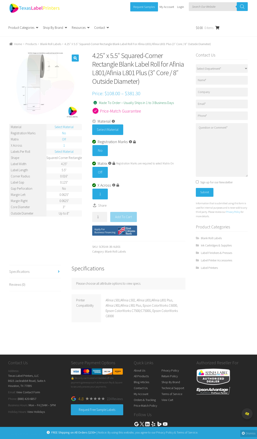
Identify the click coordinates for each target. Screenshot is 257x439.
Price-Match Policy (145, 406)
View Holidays (36, 412)
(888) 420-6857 (27, 399)
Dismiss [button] (248, 433)
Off (100, 172)
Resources (79, 28)
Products (31, 44)
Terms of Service (172, 394)
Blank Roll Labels (50, 44)
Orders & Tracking (145, 400)
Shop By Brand (53, 28)
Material (103, 121)
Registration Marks (114, 141)
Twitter (142, 424)
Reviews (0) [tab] (17, 284)
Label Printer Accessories (216, 260)
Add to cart (123, 217)
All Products (141, 376)
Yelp (153, 424)
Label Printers (209, 268)
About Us (139, 370)
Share (102, 205)
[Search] (242, 6)
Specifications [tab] (19, 271)
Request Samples (144, 7)
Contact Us (141, 388)
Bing (159, 424)
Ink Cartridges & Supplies (216, 245)
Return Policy (170, 376)
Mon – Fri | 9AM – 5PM (42, 405)
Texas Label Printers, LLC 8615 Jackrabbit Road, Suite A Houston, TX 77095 (26, 381)
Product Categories (21, 28)
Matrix (103, 163)
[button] (75, 58)
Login (180, 7)
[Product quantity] (99, 217)
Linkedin (147, 424)
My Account (167, 7)
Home (18, 44)
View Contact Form (28, 392)
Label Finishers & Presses (216, 253)
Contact (99, 28)
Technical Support (173, 388)
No (100, 150)
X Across (105, 185)
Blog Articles (141, 382)
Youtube (165, 424)
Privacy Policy (233, 211)
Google (136, 424)
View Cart (167, 400)
